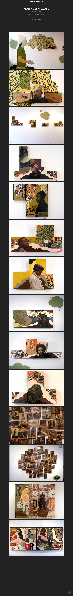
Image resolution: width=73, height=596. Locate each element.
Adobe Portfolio (38, 560)
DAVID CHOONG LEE (36, 2)
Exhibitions (8, 1)
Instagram (13, 1)
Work (3, 1)
